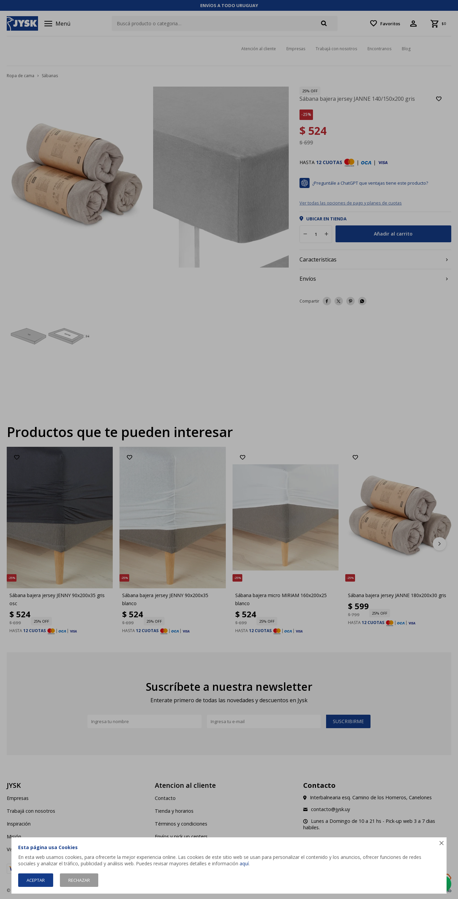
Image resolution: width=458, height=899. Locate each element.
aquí (244, 863)
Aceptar (36, 880)
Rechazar (79, 880)
